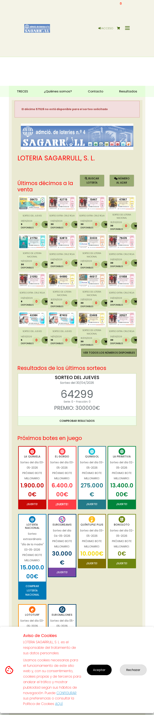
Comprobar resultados (77, 421)
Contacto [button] (95, 91)
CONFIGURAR (66, 693)
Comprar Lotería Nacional (32, 590)
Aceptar (99, 670)
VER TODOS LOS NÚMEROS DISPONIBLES (109, 353)
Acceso (105, 28)
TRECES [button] (22, 91)
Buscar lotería (92, 180)
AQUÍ (59, 703)
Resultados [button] (128, 91)
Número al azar (122, 180)
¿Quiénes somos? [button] (58, 91)
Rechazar (133, 670)
